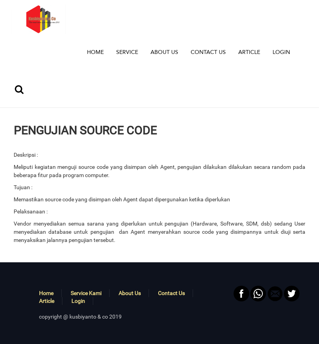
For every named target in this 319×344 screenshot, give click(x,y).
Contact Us (171, 293)
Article (46, 301)
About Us (130, 293)
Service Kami (86, 293)
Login (78, 301)
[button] (127, 52)
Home (46, 293)
